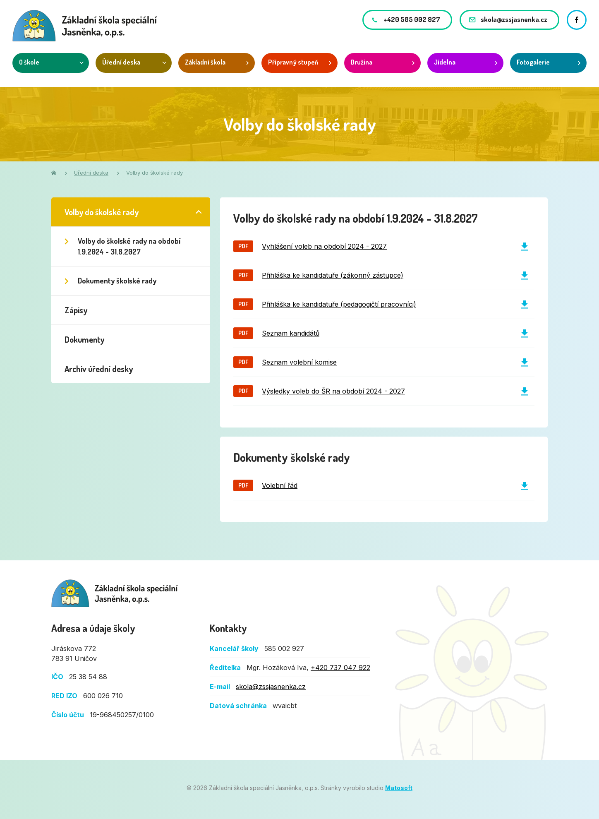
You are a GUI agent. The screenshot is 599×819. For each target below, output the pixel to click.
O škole (29, 62)
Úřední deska (121, 62)
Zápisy (76, 310)
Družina (361, 62)
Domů (53, 173)
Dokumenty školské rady (117, 280)
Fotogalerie (533, 62)
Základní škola (205, 62)
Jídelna (444, 62)
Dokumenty (84, 339)
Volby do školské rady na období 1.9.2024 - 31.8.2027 (129, 246)
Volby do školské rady (102, 212)
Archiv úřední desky (99, 368)
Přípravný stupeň (293, 62)
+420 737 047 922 (340, 667)
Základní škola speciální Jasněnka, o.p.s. (114, 593)
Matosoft (398, 787)
